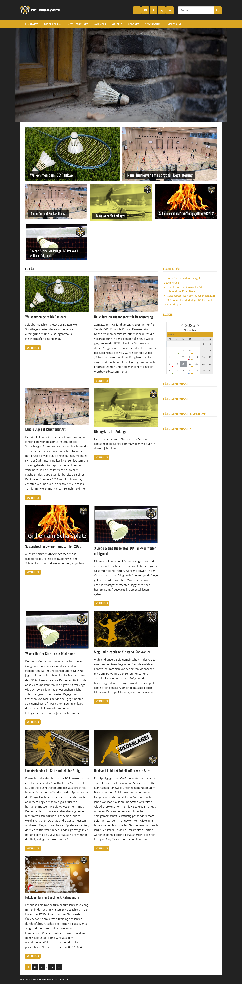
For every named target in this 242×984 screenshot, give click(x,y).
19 (51, 966)
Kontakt (133, 24)
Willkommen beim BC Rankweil (53, 175)
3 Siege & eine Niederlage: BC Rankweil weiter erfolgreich (54, 253)
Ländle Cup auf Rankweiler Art (48, 213)
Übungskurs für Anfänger (109, 215)
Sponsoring (153, 24)
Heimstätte (30, 24)
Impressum (174, 24)
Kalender (100, 24)
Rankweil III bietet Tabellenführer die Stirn (122, 770)
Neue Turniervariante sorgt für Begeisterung (160, 175)
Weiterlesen (33, 347)
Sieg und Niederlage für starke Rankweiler (122, 651)
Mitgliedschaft (77, 24)
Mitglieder (51, 24)
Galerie (117, 24)
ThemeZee (63, 979)
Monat (171, 334)
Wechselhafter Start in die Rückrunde (50, 653)
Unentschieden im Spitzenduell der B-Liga (53, 770)
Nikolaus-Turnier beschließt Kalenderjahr (52, 897)
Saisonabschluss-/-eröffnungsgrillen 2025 (184, 213)
